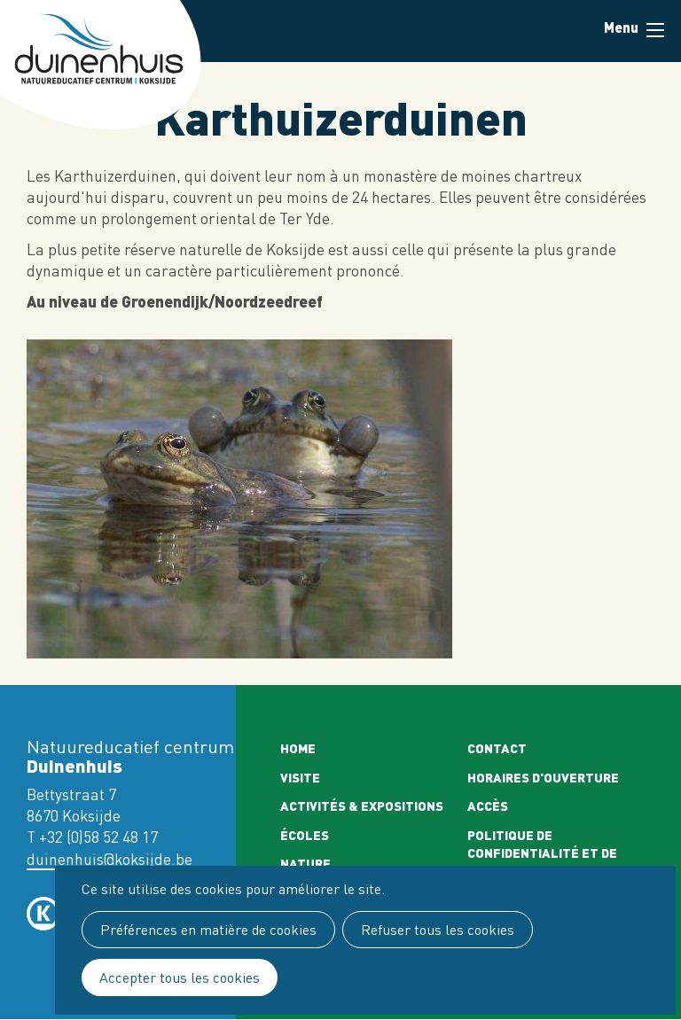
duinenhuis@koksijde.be (109, 859)
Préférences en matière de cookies (208, 929)
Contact (497, 748)
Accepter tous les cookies (179, 977)
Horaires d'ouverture (543, 777)
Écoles (304, 835)
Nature (305, 863)
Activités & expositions (361, 806)
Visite (300, 777)
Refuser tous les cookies (437, 929)
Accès (487, 806)
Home (298, 748)
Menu (655, 30)
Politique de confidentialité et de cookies (542, 853)
